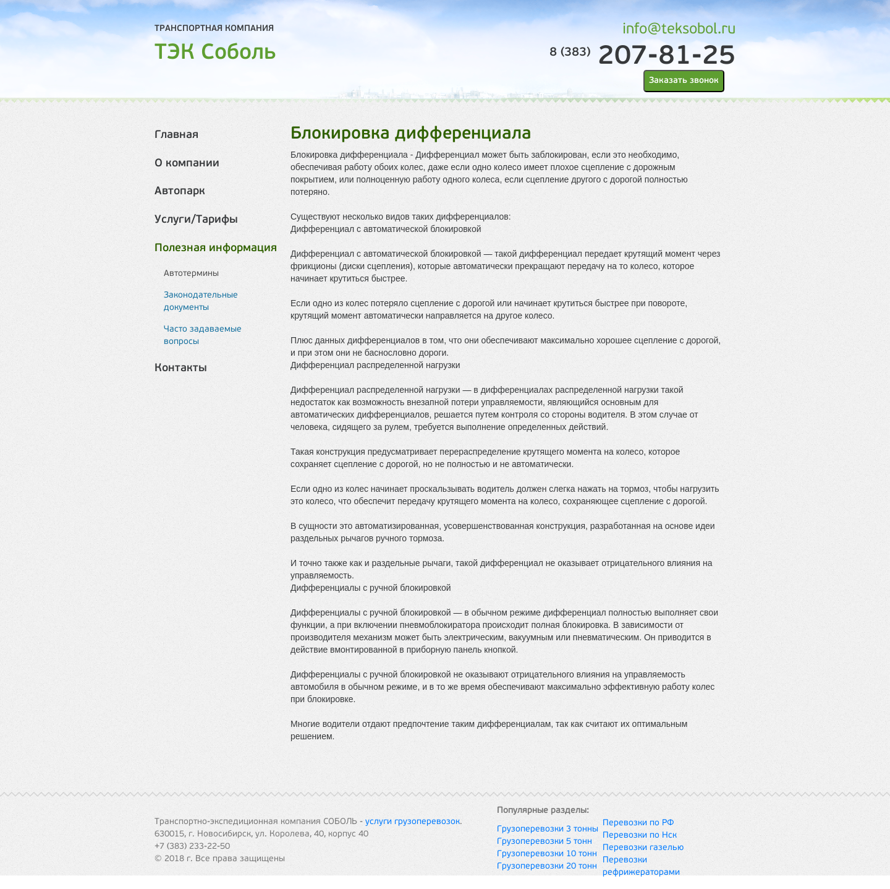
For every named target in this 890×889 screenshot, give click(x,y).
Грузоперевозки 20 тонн (547, 866)
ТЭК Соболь (215, 53)
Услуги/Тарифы (196, 220)
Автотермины (191, 273)
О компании (187, 164)
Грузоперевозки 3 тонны (547, 829)
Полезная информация (216, 248)
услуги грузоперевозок (412, 822)
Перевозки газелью (643, 847)
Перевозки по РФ (638, 823)
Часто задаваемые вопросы (203, 335)
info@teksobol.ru (678, 29)
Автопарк (180, 191)
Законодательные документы (201, 301)
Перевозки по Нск (640, 835)
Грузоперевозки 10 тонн (547, 854)
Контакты (181, 368)
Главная (176, 135)
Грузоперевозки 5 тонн (544, 841)
